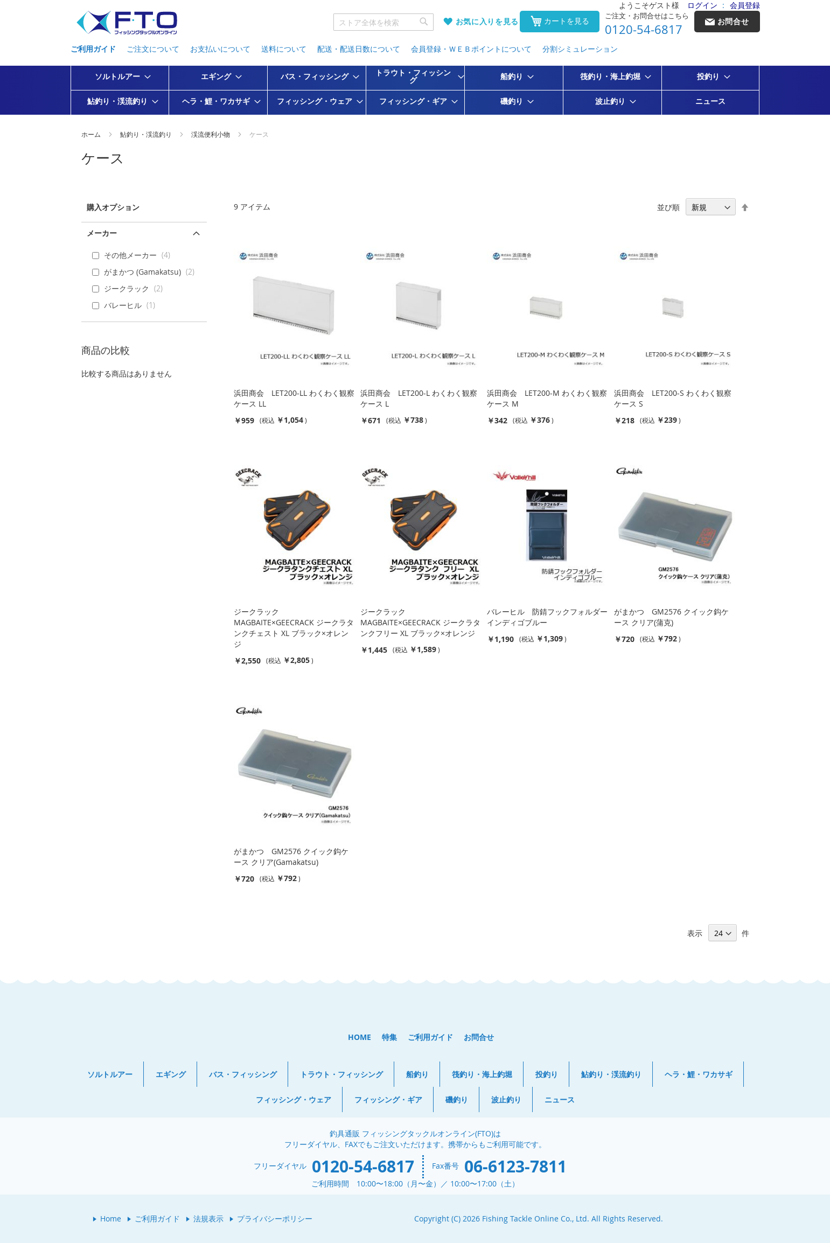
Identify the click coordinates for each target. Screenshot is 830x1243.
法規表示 (208, 1218)
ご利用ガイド (93, 49)
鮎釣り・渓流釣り (146, 134)
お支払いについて (220, 49)
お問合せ (479, 1037)
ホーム (91, 134)
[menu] (415, 90)
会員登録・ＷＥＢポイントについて (471, 49)
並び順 (668, 207)
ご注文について (153, 49)
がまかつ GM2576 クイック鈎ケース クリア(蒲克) (671, 616)
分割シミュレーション (580, 49)
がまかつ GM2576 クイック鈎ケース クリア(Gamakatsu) (291, 856)
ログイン (702, 5)
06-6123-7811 (515, 1166)
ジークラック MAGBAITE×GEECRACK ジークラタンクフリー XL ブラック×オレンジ (420, 622)
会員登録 (745, 5)
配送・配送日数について (358, 49)
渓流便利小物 (211, 134)
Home (110, 1218)
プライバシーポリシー (274, 1218)
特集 (389, 1037)
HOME (359, 1037)
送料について (283, 49)
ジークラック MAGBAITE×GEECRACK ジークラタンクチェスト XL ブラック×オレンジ (294, 627)
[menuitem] (119, 76)
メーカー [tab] (102, 233)
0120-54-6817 (643, 30)
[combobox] (383, 22)
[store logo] (126, 23)
